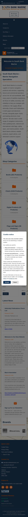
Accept (7, 282)
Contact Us (11, 278)
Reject (15, 282)
